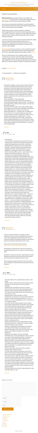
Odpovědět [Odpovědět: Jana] (7, 220)
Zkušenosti (5, 420)
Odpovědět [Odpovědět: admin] (7, 373)
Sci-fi (4, 422)
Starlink (14, 68)
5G (7, 68)
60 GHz (10, 68)
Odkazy (5, 423)
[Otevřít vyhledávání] (36, 8)
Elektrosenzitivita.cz (19, 2)
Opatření (5, 419)
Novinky (5, 426)
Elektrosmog (9, 227)
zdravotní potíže (6, 19)
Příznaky (5, 417)
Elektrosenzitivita (7, 414)
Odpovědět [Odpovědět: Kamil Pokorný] (6, 127)
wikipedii (33, 52)
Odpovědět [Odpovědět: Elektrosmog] (6, 267)
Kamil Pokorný (9, 78)
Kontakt (5, 424)
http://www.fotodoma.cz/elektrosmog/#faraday (15, 245)
